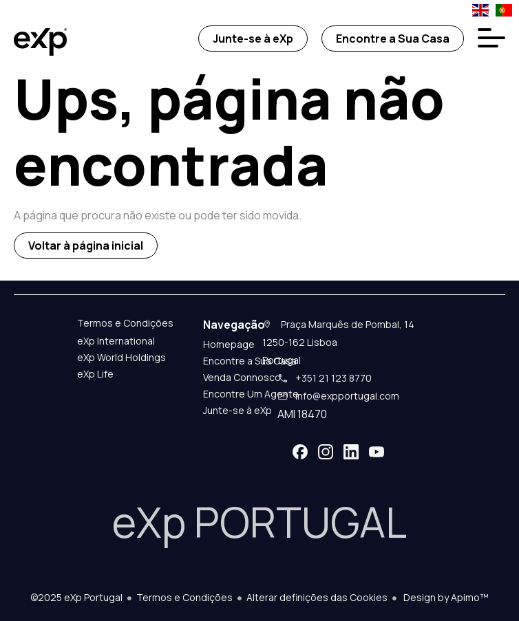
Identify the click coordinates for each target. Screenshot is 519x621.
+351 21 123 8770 (333, 377)
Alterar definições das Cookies (317, 597)
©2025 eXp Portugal (76, 597)
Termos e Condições (184, 597)
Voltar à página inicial (85, 245)
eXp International (116, 340)
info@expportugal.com (347, 395)
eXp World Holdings (121, 357)
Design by (445, 597)
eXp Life (95, 373)
